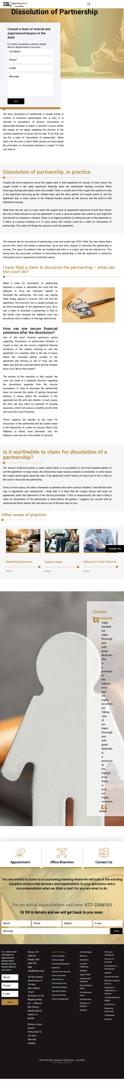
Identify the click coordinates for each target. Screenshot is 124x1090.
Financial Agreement (61, 964)
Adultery (83, 971)
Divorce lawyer (58, 956)
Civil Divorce (110, 1004)
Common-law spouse (61, 971)
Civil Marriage (85, 952)
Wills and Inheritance (109, 953)
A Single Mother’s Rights (112, 999)
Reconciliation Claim (86, 987)
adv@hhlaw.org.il (36, 971)
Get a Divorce (57, 979)
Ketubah (83, 1010)
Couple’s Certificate (84, 965)
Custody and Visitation (85, 980)
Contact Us (103, 862)
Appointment (20, 862)
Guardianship (85, 999)
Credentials (109, 1015)
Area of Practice (59, 952)
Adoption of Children (85, 1004)
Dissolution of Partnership (111, 967)
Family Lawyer (54, 561)
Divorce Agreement (60, 999)
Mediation (84, 960)
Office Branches (62, 862)
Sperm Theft (85, 974)
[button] (9, 571)
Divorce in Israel (59, 975)
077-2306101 (94, 4)
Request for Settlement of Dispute (110, 990)
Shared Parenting (59, 987)
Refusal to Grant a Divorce (100, 561)
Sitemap (108, 1019)
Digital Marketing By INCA (62, 1062)
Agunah (108, 973)
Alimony (83, 956)
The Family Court (59, 983)
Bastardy (56, 967)
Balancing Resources (19, 561)
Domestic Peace (59, 991)
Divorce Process (59, 995)
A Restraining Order (85, 993)
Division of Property (109, 960)
